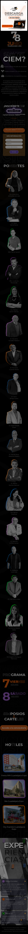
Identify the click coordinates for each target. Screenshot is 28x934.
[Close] (25, 2)
